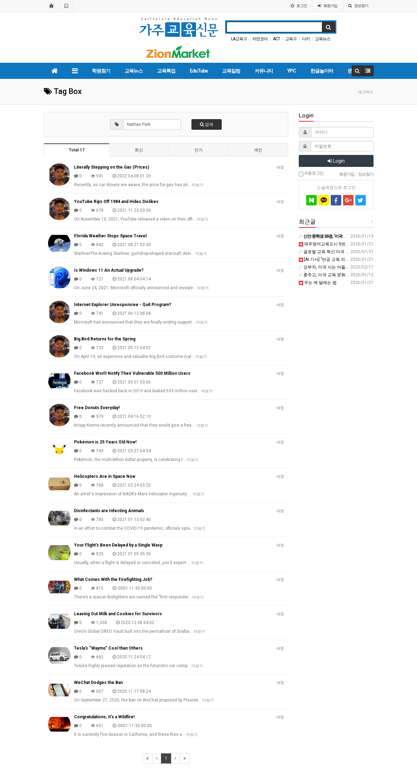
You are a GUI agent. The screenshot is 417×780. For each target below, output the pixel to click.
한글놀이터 (321, 71)
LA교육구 (239, 38)
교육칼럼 (231, 71)
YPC (291, 71)
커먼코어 (260, 38)
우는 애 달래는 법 (318, 282)
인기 (198, 150)
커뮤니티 (264, 71)
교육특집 (166, 71)
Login (336, 161)
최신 (139, 150)
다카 (306, 38)
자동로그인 (311, 173)
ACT (276, 38)
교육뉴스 (322, 38)
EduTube (199, 71)
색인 (258, 150)
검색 (206, 124)
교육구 (291, 38)
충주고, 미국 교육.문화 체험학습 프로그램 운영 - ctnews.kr (356, 274)
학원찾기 (101, 71)
